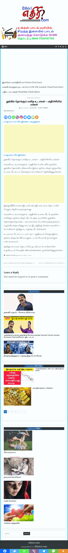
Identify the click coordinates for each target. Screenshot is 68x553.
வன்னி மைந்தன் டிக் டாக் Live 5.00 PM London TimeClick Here (32, 87)
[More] (36, 115)
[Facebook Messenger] (29, 115)
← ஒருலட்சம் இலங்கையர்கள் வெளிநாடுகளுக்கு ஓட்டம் (18, 263)
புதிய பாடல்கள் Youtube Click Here (21, 92)
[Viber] (17, 115)
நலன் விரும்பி (24, 108)
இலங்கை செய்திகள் (34, 98)
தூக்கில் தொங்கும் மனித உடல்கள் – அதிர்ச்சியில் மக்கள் (34, 103)
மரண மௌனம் (10, 501)
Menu (5, 47)
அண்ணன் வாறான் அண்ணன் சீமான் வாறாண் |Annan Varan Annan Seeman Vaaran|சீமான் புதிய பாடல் (32, 336)
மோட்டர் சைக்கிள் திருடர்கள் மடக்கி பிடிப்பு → (52, 263)
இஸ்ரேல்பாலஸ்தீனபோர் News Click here (22, 82)
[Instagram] (21, 115)
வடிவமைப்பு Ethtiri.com (34, 546)
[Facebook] (5, 115)
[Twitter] (9, 115)
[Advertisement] (34, 64)
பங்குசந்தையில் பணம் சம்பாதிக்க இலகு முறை (49, 369)
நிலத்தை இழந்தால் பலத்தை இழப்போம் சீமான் (23, 356)
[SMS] (33, 115)
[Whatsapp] (13, 115)
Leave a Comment (43, 108)
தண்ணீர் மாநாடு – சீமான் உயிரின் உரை (19, 312)
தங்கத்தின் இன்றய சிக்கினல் (43, 388)
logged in (22, 277)
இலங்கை (19, 255)
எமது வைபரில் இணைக (15, 155)
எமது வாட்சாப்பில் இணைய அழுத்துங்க (22, 122)
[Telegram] (25, 115)
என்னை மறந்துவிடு (12, 523)
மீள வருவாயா (10, 452)
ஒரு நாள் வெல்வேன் (12, 477)
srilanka (13, 255)
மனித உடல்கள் (26, 255)
